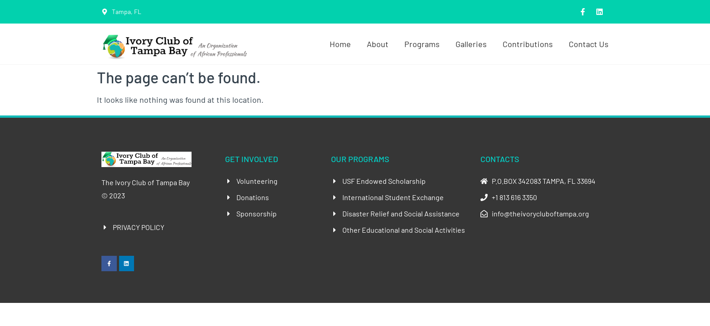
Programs (422, 44)
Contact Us (589, 44)
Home (340, 44)
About (378, 44)
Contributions (528, 44)
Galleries (471, 44)
